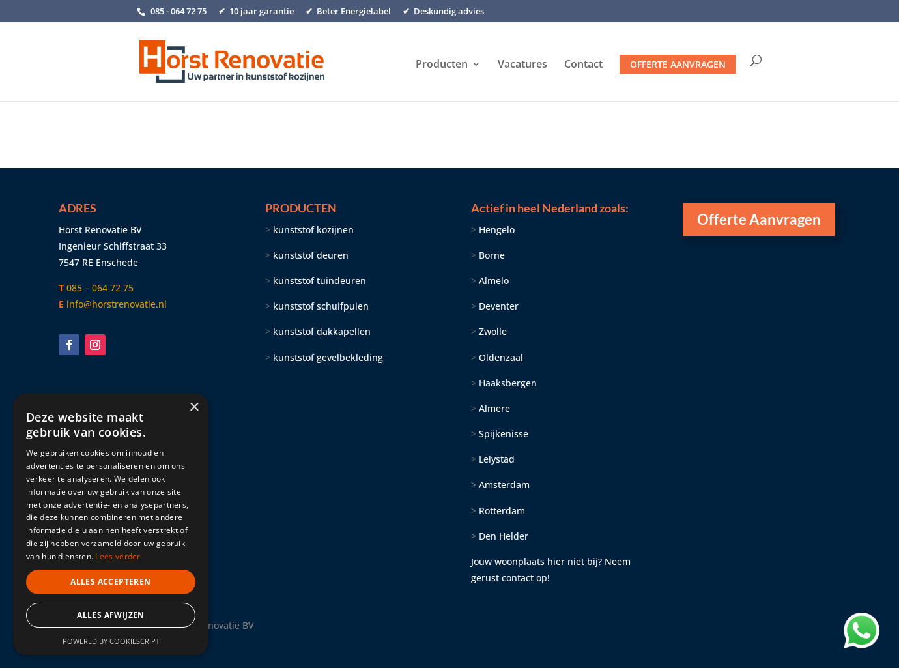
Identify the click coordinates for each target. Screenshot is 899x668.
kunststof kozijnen (313, 230)
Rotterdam (502, 510)
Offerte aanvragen (678, 64)
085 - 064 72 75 (178, 11)
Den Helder (503, 536)
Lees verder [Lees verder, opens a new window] (117, 556)
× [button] (194, 408)
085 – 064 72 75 (100, 288)
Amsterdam (500, 484)
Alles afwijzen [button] (111, 614)
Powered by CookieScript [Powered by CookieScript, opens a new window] (111, 641)
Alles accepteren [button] (110, 581)
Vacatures (522, 65)
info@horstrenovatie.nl (116, 304)
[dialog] (110, 524)
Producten (442, 65)
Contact (583, 65)
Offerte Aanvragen (759, 219)
